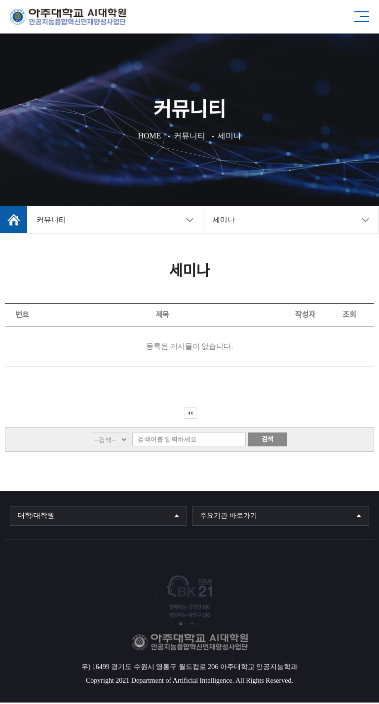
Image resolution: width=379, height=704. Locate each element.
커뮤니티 (51, 221)
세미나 (224, 221)
